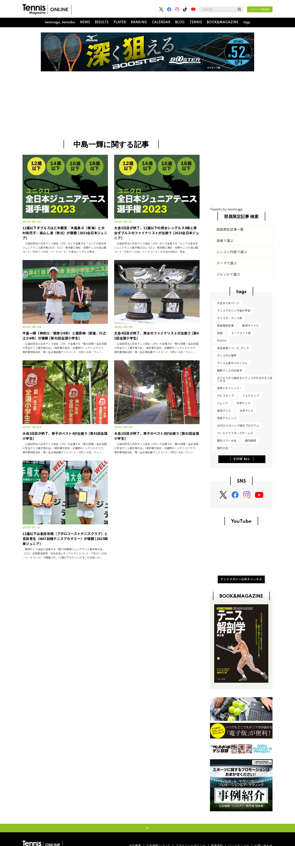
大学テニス (247, 410)
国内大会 (222, 448)
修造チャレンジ (226, 418)
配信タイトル (250, 325)
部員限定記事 (225, 325)
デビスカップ (225, 396)
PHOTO (222, 340)
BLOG (180, 22)
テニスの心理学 (226, 355)
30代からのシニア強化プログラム (238, 425)
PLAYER (120, 22)
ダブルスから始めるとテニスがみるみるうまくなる (244, 379)
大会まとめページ (228, 303)
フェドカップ (250, 396)
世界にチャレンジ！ (229, 388)
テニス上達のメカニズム (232, 363)
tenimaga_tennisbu (60, 22)
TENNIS (196, 22)
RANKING (139, 22)
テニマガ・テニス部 (229, 318)
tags (246, 22)
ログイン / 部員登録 (259, 9)
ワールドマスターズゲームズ (235, 433)
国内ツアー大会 (226, 440)
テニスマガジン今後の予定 (233, 310)
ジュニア (222, 403)
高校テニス (224, 410)
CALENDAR (161, 22)
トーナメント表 (241, 333)
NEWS (85, 22)
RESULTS (102, 22)
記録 (220, 333)
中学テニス (244, 403)
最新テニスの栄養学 (229, 370)
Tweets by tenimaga (226, 209)
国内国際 (250, 440)
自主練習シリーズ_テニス (233, 348)
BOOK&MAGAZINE (222, 22)
